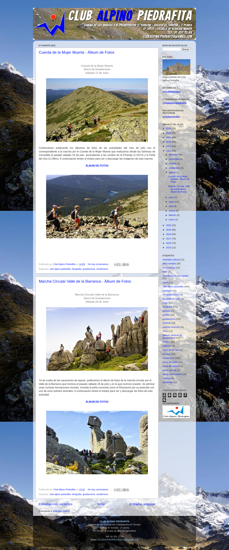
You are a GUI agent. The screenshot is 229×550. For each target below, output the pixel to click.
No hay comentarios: (98, 264)
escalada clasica (171, 294)
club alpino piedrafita (60, 269)
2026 (169, 128)
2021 (169, 151)
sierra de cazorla (171, 366)
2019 (169, 229)
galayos (166, 311)
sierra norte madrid (172, 374)
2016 (169, 243)
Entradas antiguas (142, 504)
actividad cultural (171, 259)
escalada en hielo (171, 299)
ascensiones (169, 267)
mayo (172, 202)
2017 (169, 238)
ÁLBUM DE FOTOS (97, 165)
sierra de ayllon (170, 362)
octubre (173, 163)
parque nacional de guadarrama (172, 336)
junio (171, 197)
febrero (173, 215)
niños (165, 331)
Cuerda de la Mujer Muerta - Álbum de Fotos (76, 52)
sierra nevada (169, 370)
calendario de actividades (175, 276)
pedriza (166, 342)
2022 (169, 146)
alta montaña (169, 263)
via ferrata (168, 382)
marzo (172, 210)
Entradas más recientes (55, 504)
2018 (169, 234)
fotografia (76, 269)
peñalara (167, 346)
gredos (166, 315)
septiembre (175, 168)
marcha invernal (171, 327)
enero (172, 219)
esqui (165, 303)
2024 (169, 137)
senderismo (102, 269)
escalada (167, 290)
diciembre (174, 154)
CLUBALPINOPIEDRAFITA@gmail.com (118, 539)
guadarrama (89, 269)
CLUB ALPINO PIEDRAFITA (114, 521)
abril (171, 206)
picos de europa (171, 350)
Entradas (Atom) (61, 511)
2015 (169, 247)
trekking (166, 378)
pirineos (166, 354)
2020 (169, 225)
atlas (165, 271)
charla (166, 282)
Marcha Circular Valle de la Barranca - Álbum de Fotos (85, 281)
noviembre (174, 159)
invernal (166, 323)
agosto (172, 172)
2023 (169, 142)
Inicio (101, 504)
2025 (169, 133)
